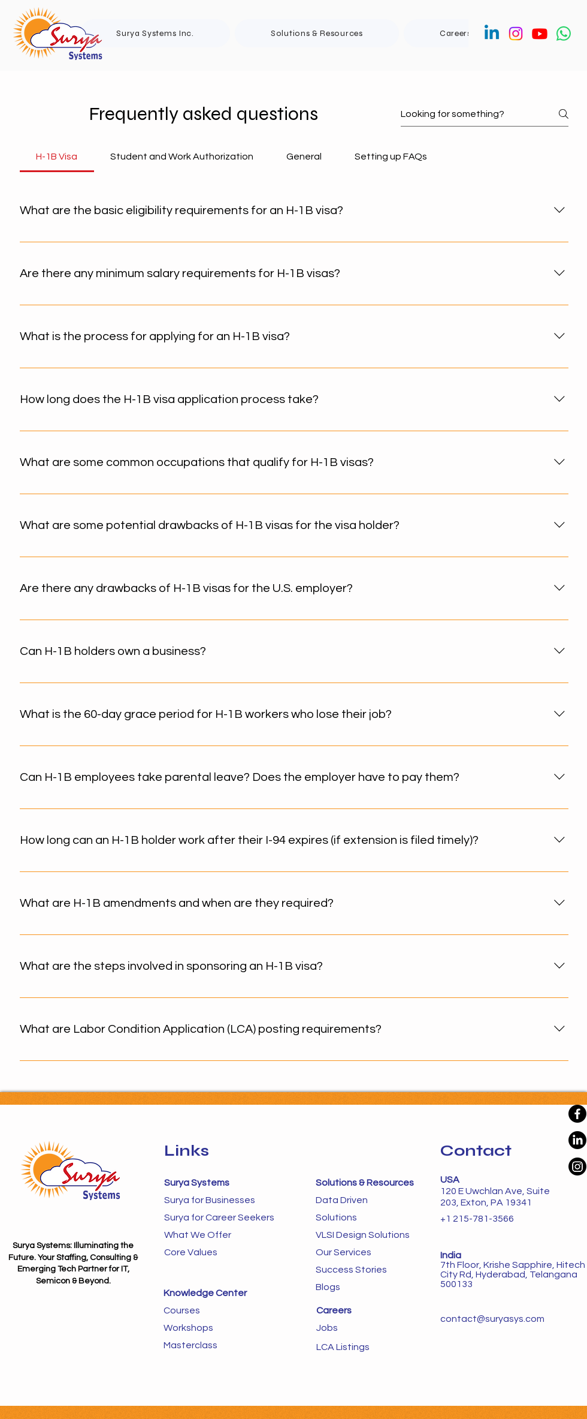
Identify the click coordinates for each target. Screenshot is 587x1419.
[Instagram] (516, 34)
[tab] (57, 156)
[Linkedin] (492, 34)
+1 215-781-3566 (477, 1218)
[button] (317, 33)
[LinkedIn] (577, 1140)
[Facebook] (577, 1114)
